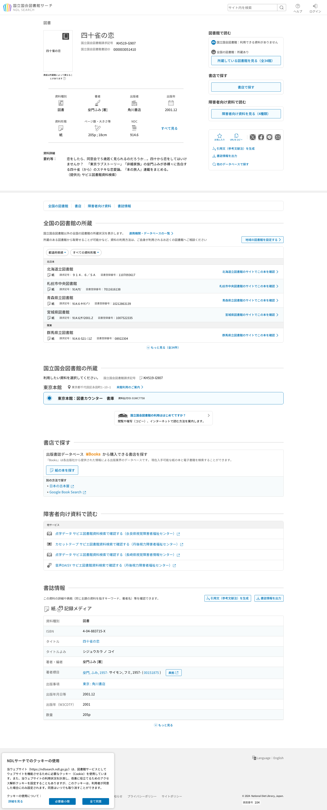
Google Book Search (68, 491)
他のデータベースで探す (230, 164)
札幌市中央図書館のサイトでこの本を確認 (249, 286)
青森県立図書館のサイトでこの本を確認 (251, 300)
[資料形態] (86, 252)
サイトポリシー (172, 796)
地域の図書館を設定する (263, 239)
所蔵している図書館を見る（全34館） (246, 60)
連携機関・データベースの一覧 (152, 233)
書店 (78, 205)
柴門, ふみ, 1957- (95, 672)
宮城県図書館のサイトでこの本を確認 (252, 314)
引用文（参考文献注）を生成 (233, 148)
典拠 (174, 673)
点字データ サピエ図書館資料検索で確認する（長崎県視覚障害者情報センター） (117, 554)
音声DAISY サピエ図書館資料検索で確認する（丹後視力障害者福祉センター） (115, 565)
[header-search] (257, 7)
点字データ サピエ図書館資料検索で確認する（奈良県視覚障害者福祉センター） (117, 533)
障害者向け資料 (99, 205)
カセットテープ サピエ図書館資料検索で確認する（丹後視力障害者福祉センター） (119, 544)
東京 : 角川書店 (94, 683)
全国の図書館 (58, 205)
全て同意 (96, 801)
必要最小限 (62, 801)
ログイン (315, 7)
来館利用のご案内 (131, 387)
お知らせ (116, 796)
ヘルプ (297, 7)
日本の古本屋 (61, 485)
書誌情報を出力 (224, 156)
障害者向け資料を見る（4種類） (246, 113)
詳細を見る (15, 801)
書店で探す (246, 87)
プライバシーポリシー (142, 796)
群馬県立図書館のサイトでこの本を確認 (251, 335)
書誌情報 (124, 205)
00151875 (151, 672)
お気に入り (219, 137)
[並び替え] (57, 252)
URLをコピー (236, 137)
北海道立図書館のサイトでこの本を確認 (251, 271)
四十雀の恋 (91, 641)
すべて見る (169, 128)
